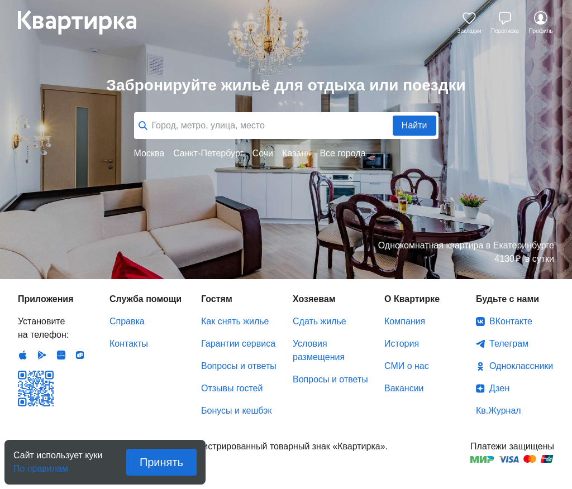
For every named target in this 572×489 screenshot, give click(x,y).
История (401, 343)
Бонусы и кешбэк (236, 410)
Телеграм (508, 343)
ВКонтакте (510, 321)
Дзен (499, 388)
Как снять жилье (235, 321)
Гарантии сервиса (238, 343)
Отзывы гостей (232, 388)
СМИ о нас (406, 366)
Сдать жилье (319, 321)
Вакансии (404, 388)
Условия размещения (319, 350)
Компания (404, 321)
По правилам (40, 465)
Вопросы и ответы (239, 366)
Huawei (61, 355)
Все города (342, 153)
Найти (414, 125)
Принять (161, 462)
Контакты (128, 343)
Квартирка (85, 22)
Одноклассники (521, 366)
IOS (23, 355)
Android (42, 355)
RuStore (80, 355)
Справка (127, 321)
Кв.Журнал (498, 410)
